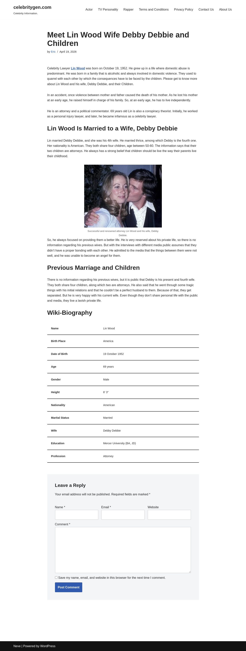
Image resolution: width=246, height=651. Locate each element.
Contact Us (206, 9)
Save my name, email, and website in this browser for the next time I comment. (111, 577)
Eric (53, 51)
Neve (17, 646)
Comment (62, 524)
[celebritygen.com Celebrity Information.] (32, 9)
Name (60, 507)
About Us (225, 9)
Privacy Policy (183, 9)
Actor (89, 9)
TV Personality (108, 9)
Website (153, 507)
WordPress (47, 646)
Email (106, 507)
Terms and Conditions (154, 9)
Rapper (128, 9)
